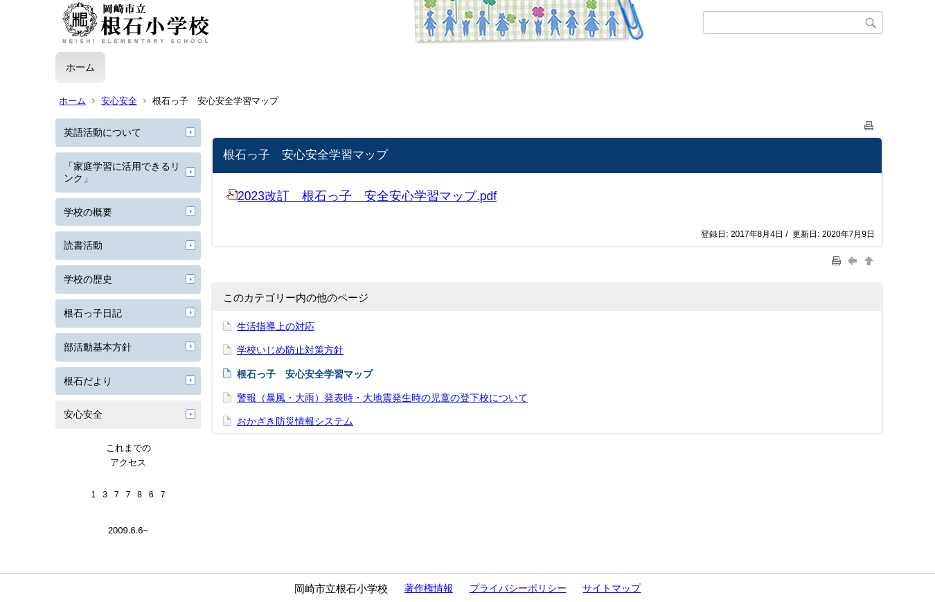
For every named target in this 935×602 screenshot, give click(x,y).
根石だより (88, 381)
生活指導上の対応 (275, 326)
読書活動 (83, 245)
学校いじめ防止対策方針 (290, 349)
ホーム (80, 67)
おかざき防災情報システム (295, 421)
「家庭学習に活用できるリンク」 (122, 172)
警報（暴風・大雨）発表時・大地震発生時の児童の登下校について (382, 397)
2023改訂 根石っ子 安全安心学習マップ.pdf (361, 196)
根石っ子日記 (93, 313)
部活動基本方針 (98, 347)
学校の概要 (88, 212)
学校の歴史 (88, 279)
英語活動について (102, 132)
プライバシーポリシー (518, 588)
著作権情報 (428, 588)
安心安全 (119, 101)
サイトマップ (611, 588)
